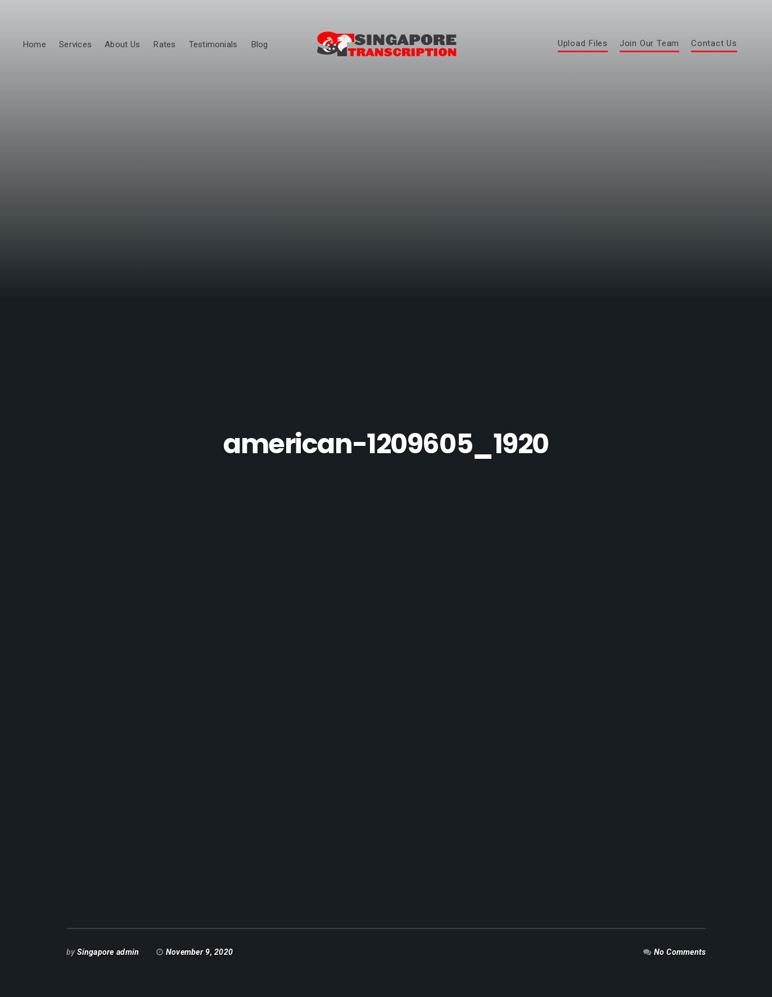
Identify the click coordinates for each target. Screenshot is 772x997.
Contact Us (714, 43)
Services (75, 44)
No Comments (680, 952)
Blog (259, 44)
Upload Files (583, 43)
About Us (122, 44)
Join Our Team (649, 43)
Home (34, 44)
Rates (164, 44)
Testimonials (213, 44)
